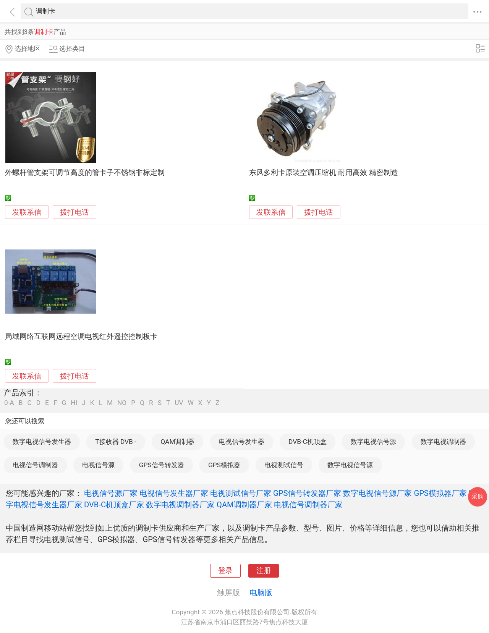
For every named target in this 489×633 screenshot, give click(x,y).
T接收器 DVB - (115, 441)
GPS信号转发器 (161, 465)
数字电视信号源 (373, 441)
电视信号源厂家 (111, 493)
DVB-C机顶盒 (307, 441)
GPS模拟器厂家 (440, 493)
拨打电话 (74, 212)
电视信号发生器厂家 (173, 493)
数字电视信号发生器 (42, 441)
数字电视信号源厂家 (377, 493)
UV (179, 403)
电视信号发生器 (241, 441)
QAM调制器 (177, 441)
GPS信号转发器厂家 (307, 493)
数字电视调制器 (443, 441)
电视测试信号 (283, 465)
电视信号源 (98, 465)
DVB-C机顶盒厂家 (114, 504)
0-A (9, 403)
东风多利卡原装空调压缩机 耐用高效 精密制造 (323, 172)
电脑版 (260, 592)
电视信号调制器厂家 (308, 504)
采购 (477, 496)
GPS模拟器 (224, 465)
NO (121, 403)
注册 (263, 571)
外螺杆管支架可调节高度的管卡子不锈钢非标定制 (85, 172)
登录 (225, 571)
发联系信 (26, 212)
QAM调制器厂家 (244, 504)
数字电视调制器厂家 (180, 504)
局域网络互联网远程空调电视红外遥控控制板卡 (81, 336)
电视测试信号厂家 (240, 493)
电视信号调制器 (35, 465)
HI (74, 403)
